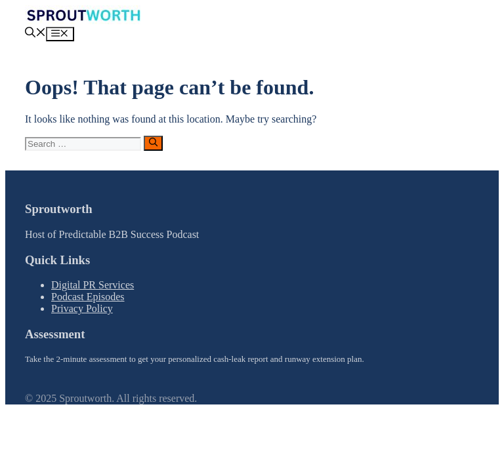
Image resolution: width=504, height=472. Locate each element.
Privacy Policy (82, 308)
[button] (35, 33)
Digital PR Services (92, 284)
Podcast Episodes (88, 296)
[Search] (153, 143)
